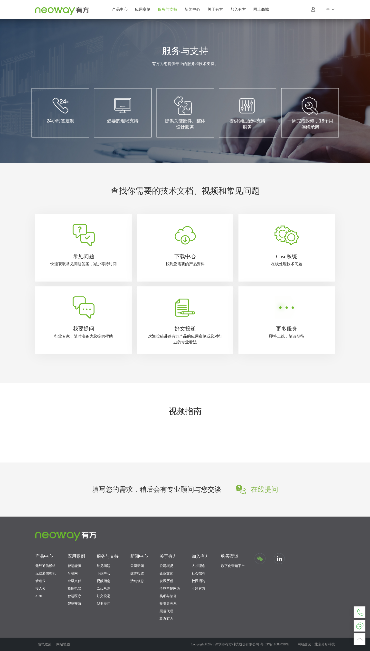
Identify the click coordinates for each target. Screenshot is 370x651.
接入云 (40, 588)
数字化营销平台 (233, 566)
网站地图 (63, 644)
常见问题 (103, 566)
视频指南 (103, 581)
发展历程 (166, 581)
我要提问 (103, 603)
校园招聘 (198, 581)
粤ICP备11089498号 (274, 644)
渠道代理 (166, 611)
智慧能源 (74, 566)
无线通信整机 (45, 573)
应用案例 (143, 9)
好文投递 (103, 596)
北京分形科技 (324, 644)
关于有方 (215, 9)
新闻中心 (192, 9)
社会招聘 (198, 573)
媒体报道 (137, 573)
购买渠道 (229, 556)
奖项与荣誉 (168, 596)
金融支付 (74, 581)
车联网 (72, 573)
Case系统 (103, 588)
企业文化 (166, 573)
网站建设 (304, 644)
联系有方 (166, 619)
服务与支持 (167, 9)
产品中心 (120, 9)
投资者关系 (168, 603)
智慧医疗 (74, 596)
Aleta (39, 596)
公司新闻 (137, 566)
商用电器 (74, 588)
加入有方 (238, 9)
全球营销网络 (170, 588)
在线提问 (264, 489)
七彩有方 (198, 588)
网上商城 (261, 9)
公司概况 (166, 566)
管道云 (40, 581)
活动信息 (137, 581)
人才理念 (198, 566)
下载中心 (103, 573)
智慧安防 (74, 603)
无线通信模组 (45, 566)
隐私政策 (44, 644)
